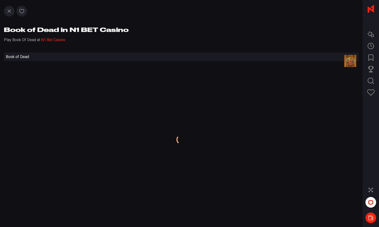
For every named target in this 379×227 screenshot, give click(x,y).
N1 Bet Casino (53, 40)
